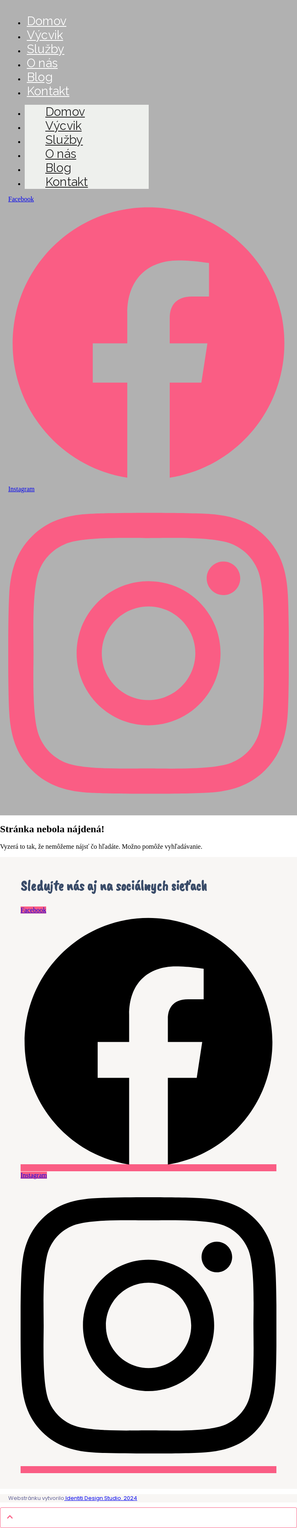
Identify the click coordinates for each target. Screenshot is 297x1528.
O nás (42, 63)
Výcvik (45, 35)
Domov (46, 21)
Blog (40, 77)
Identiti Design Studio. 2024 (100, 1498)
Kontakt (48, 91)
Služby (45, 49)
